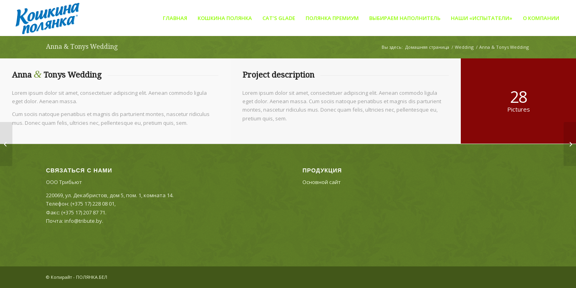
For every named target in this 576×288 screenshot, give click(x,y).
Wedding (464, 47)
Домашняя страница (427, 47)
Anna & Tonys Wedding (82, 46)
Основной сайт (321, 182)
